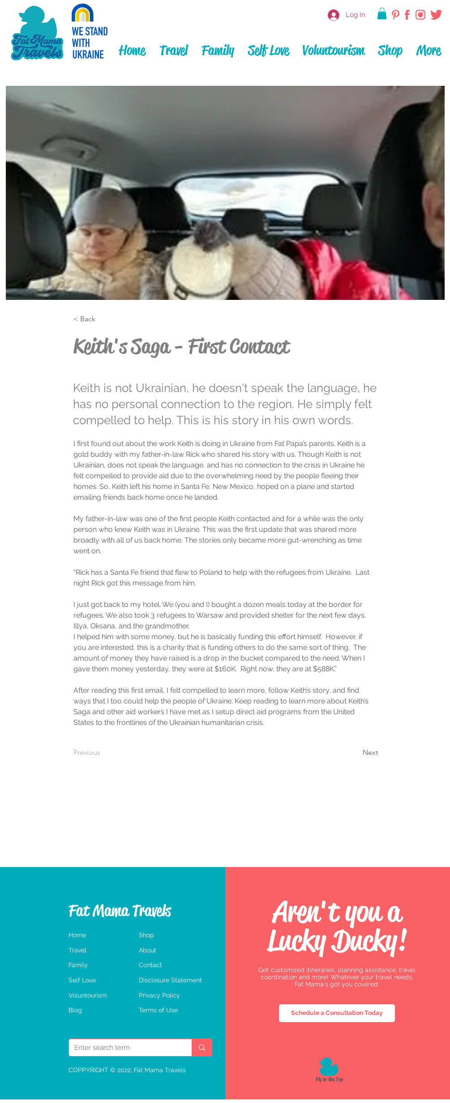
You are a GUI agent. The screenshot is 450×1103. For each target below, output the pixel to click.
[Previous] (109, 753)
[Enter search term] (123, 1047)
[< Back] (103, 318)
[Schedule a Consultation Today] (337, 1013)
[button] (382, 13)
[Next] (347, 753)
